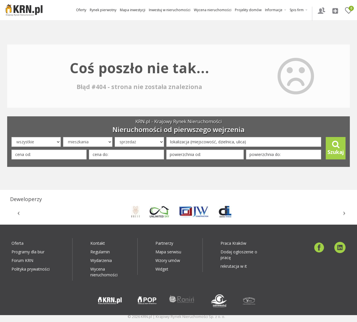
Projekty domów (248, 9)
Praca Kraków (233, 243)
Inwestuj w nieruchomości (169, 9)
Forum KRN (22, 260)
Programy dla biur (27, 251)
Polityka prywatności (30, 269)
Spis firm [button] (298, 9)
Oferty (81, 9)
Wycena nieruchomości (212, 9)
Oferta (17, 243)
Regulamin (100, 251)
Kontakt (97, 243)
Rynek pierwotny (103, 9)
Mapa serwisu (168, 251)
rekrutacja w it (234, 266)
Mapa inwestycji (132, 9)
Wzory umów (167, 260)
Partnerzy (164, 243)
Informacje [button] (275, 9)
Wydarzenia (101, 260)
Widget (161, 269)
